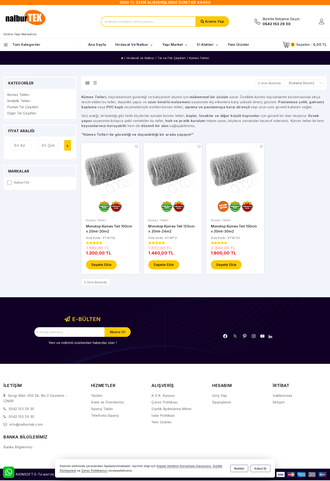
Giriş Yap (219, 396)
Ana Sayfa (97, 44)
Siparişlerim (221, 402)
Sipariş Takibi (102, 409)
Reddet (239, 468)
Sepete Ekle (101, 265)
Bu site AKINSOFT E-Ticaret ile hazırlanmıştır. (40, 474)
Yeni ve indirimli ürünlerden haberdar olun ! (82, 343)
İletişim (279, 402)
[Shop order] (304, 83)
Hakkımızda (282, 396)
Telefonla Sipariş (105, 415)
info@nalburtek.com (26, 424)
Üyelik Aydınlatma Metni (171, 409)
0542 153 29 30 (21, 409)
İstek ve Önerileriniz (107, 402)
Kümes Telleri (96, 220)
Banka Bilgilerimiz (18, 447)
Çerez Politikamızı (94, 470)
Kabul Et (260, 468)
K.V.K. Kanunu (163, 396)
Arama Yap (214, 21)
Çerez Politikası (164, 402)
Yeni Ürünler (161, 422)
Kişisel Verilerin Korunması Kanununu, (184, 466)
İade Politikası (163, 415)
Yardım (96, 396)
